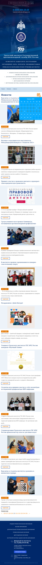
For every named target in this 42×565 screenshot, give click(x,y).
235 (26, 513)
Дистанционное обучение (22, 81)
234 (24, 513)
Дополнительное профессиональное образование (22, 76)
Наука (15, 64)
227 (7, 513)
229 (12, 513)
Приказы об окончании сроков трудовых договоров (21, 67)
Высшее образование (21, 74)
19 (39, 111)
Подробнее (5, 136)
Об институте (10, 61)
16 (30, 111)
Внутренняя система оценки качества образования (22, 83)
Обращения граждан (33, 64)
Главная (3, 88)
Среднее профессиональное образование (22, 72)
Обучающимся (7, 64)
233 (22, 513)
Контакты (21, 64)
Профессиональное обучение (22, 79)
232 (19, 513)
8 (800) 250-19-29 (21, 10)
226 (5, 513)
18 (36, 111)
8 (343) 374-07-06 (22, 542)
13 (21, 111)
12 (39, 108)
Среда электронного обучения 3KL (16, 2)
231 (17, 513)
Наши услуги (20, 61)
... (2, 513)
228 (9, 513)
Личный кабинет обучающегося (21, 5)
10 (33, 108)
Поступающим (31, 61)
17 (33, 111)
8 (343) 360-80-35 (19, 548)
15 (27, 111)
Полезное (9, 88)
